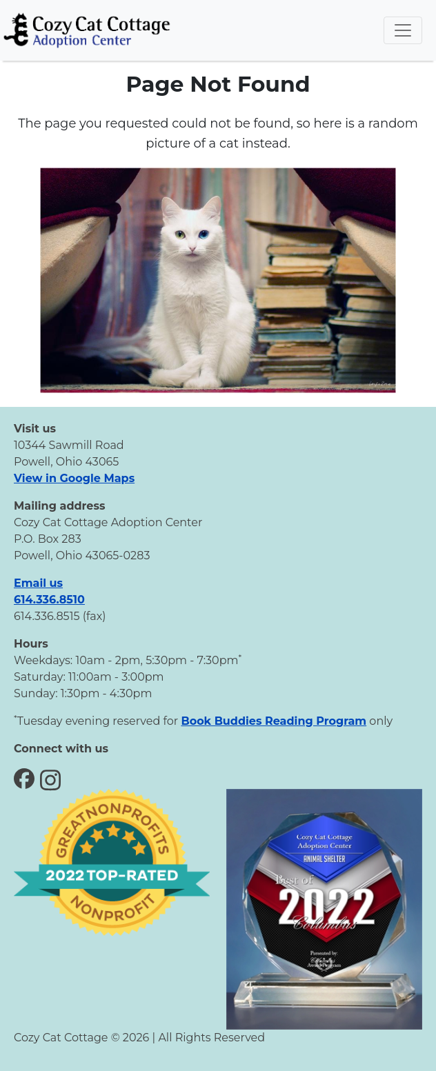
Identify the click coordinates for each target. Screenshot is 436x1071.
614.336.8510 (49, 599)
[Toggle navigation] (403, 30)
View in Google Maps (74, 478)
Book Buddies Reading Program (273, 721)
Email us (38, 583)
